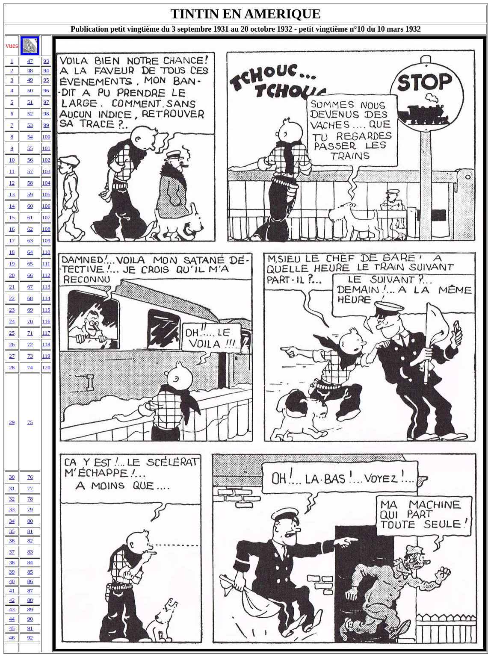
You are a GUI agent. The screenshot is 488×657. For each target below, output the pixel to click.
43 (12, 609)
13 (12, 194)
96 (46, 90)
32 (12, 498)
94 (46, 70)
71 (30, 333)
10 (12, 159)
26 (12, 344)
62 (30, 229)
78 (30, 498)
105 (46, 194)
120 (46, 367)
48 (30, 70)
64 (30, 252)
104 (46, 183)
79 (30, 509)
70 (30, 321)
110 (46, 252)
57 (30, 171)
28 (12, 367)
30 (12, 477)
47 (30, 61)
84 (30, 562)
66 (30, 275)
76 (30, 477)
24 (12, 321)
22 (12, 298)
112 (46, 275)
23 (12, 309)
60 (30, 206)
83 (30, 551)
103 (46, 171)
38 (12, 562)
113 (46, 286)
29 (12, 422)
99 (46, 125)
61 (30, 217)
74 (30, 367)
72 (30, 344)
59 (30, 194)
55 (30, 148)
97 (46, 102)
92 (30, 637)
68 (30, 298)
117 (46, 333)
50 (30, 90)
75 (30, 422)
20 (12, 275)
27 (12, 356)
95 (46, 80)
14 (12, 206)
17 (12, 240)
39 (12, 572)
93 (46, 61)
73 (30, 356)
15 (12, 217)
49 (30, 80)
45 (12, 628)
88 (30, 600)
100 (46, 136)
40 (12, 581)
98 (46, 113)
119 (46, 356)
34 (12, 521)
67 (30, 286)
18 (12, 252)
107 (46, 217)
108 (46, 229)
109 (46, 240)
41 (12, 590)
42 (12, 600)
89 (30, 609)
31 (12, 488)
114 (46, 298)
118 (46, 344)
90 (30, 619)
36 (12, 540)
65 (30, 263)
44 (12, 619)
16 (12, 229)
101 (46, 148)
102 (46, 159)
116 (46, 321)
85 (30, 572)
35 (12, 531)
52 (30, 113)
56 (30, 159)
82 (30, 540)
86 (30, 581)
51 (30, 102)
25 (12, 333)
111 (46, 263)
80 (30, 521)
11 (12, 171)
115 (46, 309)
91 (30, 628)
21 (12, 286)
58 (30, 183)
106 (46, 206)
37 (12, 551)
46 (12, 637)
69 (30, 309)
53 (30, 125)
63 (30, 240)
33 (12, 509)
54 (30, 136)
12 (12, 183)
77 (30, 488)
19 (12, 263)
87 (30, 590)
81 (30, 531)
